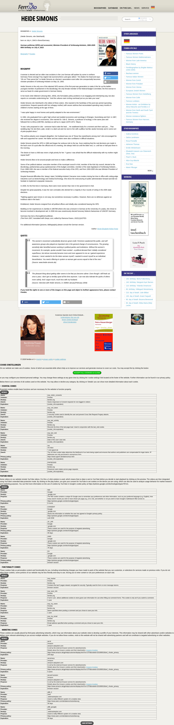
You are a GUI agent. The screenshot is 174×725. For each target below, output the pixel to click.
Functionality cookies (10, 567)
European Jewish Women (135, 91)
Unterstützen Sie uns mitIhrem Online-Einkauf (70, 319)
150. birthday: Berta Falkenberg (138, 279)
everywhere (143, 18)
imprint (38, 359)
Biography (24, 54)
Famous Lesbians (132, 101)
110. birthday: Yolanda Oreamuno (138, 286)
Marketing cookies (8, 629)
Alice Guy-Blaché (132, 160)
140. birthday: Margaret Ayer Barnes (139, 282)
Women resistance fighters (136, 116)
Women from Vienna (133, 87)
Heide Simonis (37, 31)
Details (4, 392)
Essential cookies (8, 386)
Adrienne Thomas (132, 144)
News (136, 8)
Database (113, 8)
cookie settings (60, 359)
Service (145, 8)
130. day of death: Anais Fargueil (138, 296)
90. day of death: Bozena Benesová (139, 299)
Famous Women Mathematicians (138, 57)
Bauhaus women (132, 73)
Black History (131, 64)
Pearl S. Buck (131, 157)
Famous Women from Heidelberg (138, 94)
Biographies (100, 8)
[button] (111, 73)
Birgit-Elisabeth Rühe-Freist (107, 229)
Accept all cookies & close (87, 373)
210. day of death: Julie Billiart (137, 293)
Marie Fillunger (131, 167)
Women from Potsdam (134, 84)
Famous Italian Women (134, 77)
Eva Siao (129, 164)
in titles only (143, 20)
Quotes (32, 54)
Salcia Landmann (132, 137)
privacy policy (48, 359)
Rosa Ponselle (131, 141)
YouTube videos (6, 476)
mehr (150, 170)
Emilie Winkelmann (133, 148)
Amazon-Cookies (92, 650)
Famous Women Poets (134, 54)
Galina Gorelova (132, 134)
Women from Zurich (133, 80)
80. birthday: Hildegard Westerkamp (139, 289)
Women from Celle (133, 97)
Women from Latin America (136, 61)
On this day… (126, 8)
